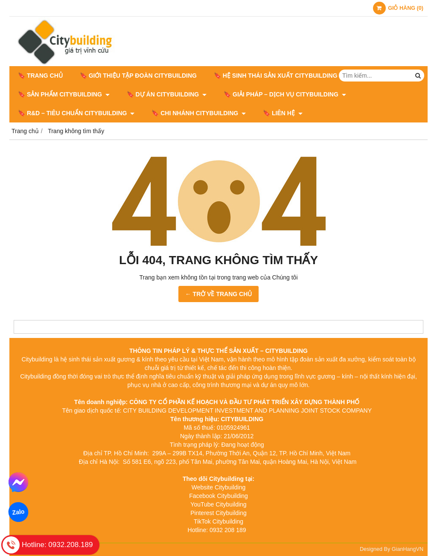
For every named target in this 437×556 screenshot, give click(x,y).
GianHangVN (407, 549)
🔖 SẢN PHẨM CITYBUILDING (64, 94)
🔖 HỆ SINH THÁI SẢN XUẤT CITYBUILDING (279, 75)
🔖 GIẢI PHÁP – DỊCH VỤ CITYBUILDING (285, 94)
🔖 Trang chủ (40, 75)
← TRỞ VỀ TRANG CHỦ (218, 294)
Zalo (18, 512)
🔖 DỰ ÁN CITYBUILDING (167, 94)
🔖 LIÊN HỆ (283, 113)
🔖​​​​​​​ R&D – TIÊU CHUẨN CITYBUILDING (76, 113)
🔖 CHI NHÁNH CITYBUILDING (198, 113)
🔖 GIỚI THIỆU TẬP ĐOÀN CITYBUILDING (138, 75)
